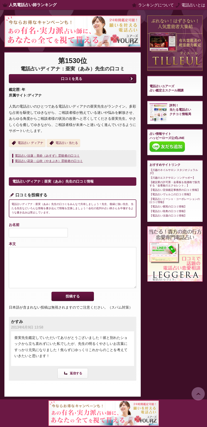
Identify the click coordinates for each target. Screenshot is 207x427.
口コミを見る (71, 79)
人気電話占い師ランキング (33, 5)
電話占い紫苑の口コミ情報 (168, 206)
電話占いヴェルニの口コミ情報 (170, 194)
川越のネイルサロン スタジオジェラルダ (174, 171)
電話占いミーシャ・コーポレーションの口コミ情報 (175, 200)
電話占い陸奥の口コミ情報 (168, 211)
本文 (12, 244)
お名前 (14, 225)
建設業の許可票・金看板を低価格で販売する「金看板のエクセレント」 (175, 184)
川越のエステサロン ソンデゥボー (172, 177)
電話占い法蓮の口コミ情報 (168, 215)
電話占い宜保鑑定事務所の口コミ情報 (174, 189)
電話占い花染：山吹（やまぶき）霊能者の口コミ (49, 161)
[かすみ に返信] (72, 373)
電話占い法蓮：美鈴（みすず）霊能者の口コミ (47, 155)
